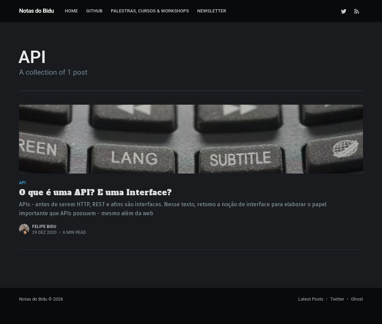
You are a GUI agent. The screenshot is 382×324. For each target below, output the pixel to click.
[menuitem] (71, 11)
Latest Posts (310, 299)
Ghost (357, 299)
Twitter (337, 299)
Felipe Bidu (44, 226)
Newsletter (211, 10)
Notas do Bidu (36, 10)
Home (71, 10)
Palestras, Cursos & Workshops (150, 10)
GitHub (94, 10)
